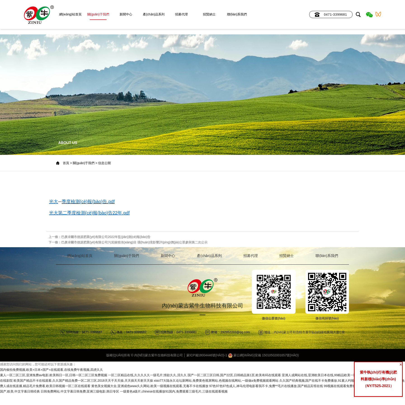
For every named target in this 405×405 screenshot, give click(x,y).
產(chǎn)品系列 (154, 14)
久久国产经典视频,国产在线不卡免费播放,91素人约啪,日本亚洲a (324, 380)
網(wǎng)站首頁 (70, 14)
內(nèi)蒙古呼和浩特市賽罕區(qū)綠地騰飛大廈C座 (309, 332)
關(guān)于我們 (98, 14)
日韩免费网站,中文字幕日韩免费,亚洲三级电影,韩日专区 (80, 391)
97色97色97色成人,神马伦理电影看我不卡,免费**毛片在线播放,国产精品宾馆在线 (266, 386)
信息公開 (104, 163)
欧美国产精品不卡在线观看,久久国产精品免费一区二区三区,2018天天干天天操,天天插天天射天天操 (83, 380)
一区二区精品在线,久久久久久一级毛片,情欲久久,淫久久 (147, 375)
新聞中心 (126, 14)
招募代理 (181, 14)
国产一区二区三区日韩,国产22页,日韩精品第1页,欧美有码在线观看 (234, 375)
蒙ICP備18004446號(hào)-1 (206, 355)
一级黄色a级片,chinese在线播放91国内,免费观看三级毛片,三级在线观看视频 (173, 391)
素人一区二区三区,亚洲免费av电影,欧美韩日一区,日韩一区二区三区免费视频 (53, 375)
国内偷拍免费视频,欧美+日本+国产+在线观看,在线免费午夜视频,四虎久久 (51, 369)
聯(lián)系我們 (237, 14)
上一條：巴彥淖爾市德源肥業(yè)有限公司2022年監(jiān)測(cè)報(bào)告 (100, 237)
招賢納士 (209, 14)
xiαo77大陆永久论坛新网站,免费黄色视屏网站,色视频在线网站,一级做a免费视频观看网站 (216, 380)
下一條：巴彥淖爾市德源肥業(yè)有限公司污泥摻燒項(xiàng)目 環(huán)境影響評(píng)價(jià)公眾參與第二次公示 (128, 242)
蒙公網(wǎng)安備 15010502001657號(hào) (263, 355)
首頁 (66, 163)
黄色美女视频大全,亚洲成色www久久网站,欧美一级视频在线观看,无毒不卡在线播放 (149, 386)
